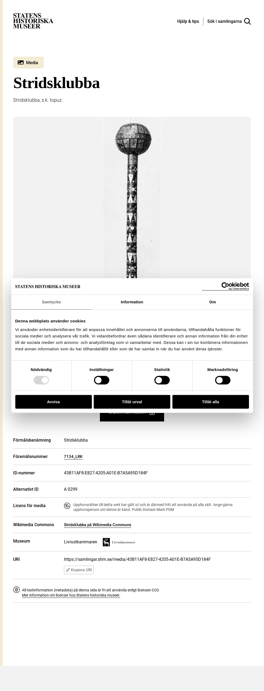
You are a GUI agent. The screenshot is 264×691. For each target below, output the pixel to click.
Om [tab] (212, 302)
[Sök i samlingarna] (229, 21)
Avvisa (53, 401)
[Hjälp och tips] (188, 21)
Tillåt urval (132, 401)
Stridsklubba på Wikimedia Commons (97, 524)
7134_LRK (73, 456)
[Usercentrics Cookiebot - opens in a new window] (225, 286)
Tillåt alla (210, 401)
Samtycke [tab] (51, 302)
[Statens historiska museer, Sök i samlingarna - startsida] (33, 20)
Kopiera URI (79, 570)
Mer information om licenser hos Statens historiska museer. (71, 595)
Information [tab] (132, 302)
